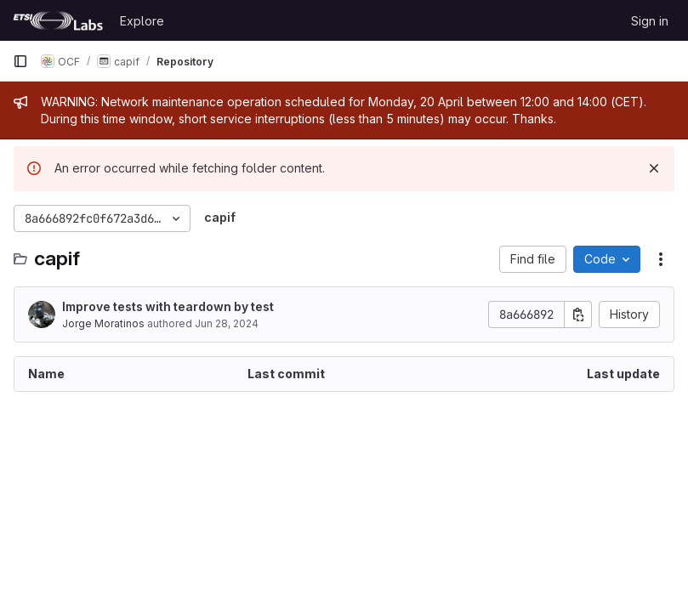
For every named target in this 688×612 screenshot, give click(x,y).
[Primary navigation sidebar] (20, 61)
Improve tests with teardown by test (168, 306)
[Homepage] (57, 20)
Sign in (649, 21)
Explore (142, 21)
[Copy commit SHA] (578, 314)
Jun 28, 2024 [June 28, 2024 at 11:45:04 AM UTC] (227, 323)
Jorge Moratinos (103, 323)
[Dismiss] (654, 168)
